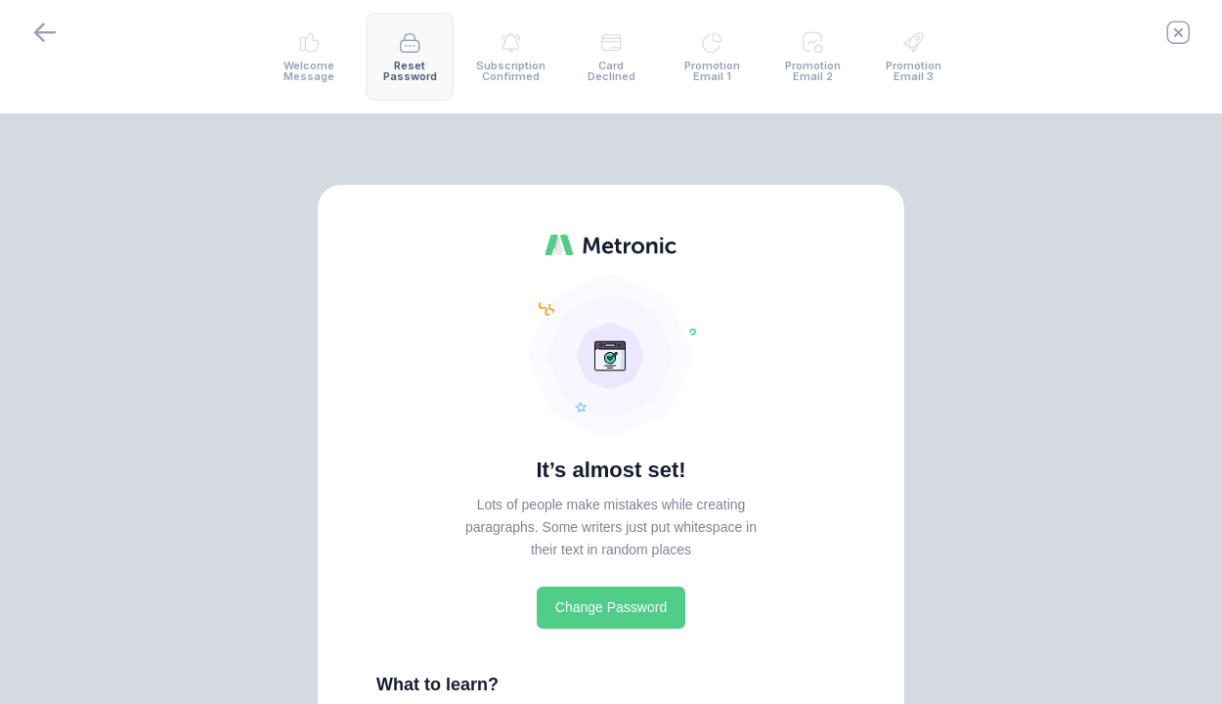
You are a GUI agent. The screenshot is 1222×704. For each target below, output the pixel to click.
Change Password (611, 607)
